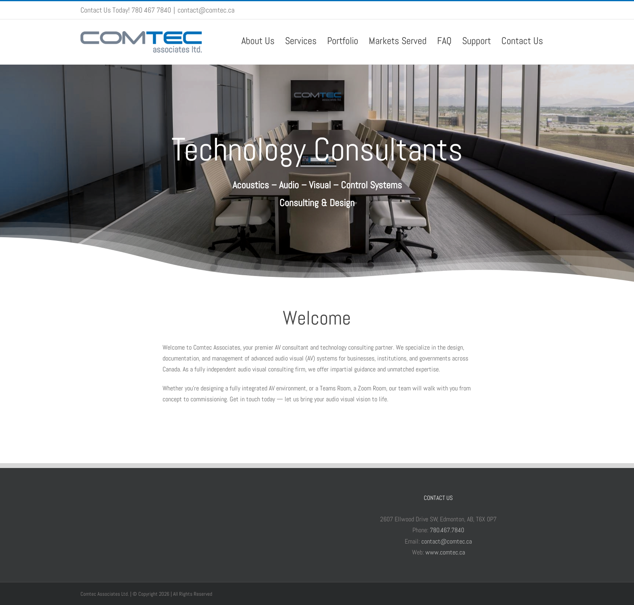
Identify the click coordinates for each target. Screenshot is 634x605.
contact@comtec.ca (206, 10)
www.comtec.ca (445, 552)
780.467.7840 (447, 530)
